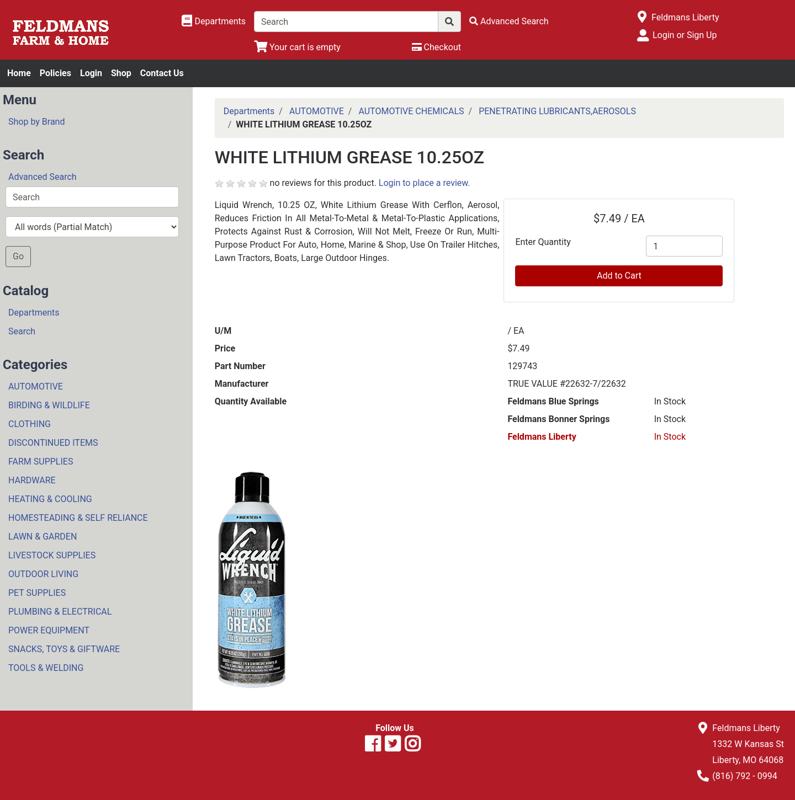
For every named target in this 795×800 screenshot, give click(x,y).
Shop (121, 73)
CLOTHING (29, 424)
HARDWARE (32, 480)
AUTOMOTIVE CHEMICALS (411, 111)
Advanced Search (42, 177)
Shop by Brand (36, 121)
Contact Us (162, 73)
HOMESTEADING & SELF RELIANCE (78, 518)
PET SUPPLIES (37, 593)
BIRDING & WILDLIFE (49, 405)
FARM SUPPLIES (40, 461)
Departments (34, 312)
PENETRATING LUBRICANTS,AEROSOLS (557, 111)
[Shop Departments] (214, 21)
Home (19, 73)
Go (18, 256)
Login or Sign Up (685, 35)
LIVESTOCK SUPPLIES (52, 555)
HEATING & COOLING (50, 499)
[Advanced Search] (509, 21)
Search (21, 331)
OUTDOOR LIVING (43, 574)
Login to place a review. (424, 183)
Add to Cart (619, 275)
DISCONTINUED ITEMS (53, 443)
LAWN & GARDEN (42, 536)
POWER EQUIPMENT (48, 630)
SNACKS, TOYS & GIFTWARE (64, 649)
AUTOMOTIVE (35, 386)
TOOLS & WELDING (45, 668)
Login (91, 73)
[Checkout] (436, 47)
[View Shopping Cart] (297, 47)
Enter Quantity (542, 242)
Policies (55, 73)
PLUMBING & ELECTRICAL (60, 611)
